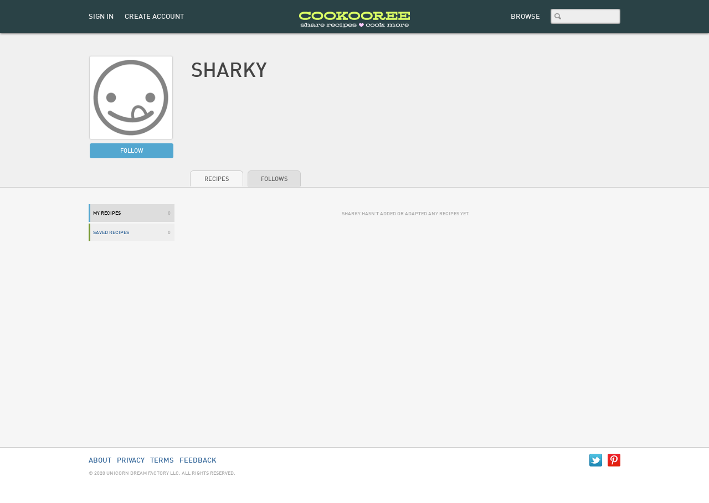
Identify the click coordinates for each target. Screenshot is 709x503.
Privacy (131, 460)
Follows (274, 180)
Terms (162, 460)
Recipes (216, 180)
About (100, 460)
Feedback (198, 460)
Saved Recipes (111, 232)
